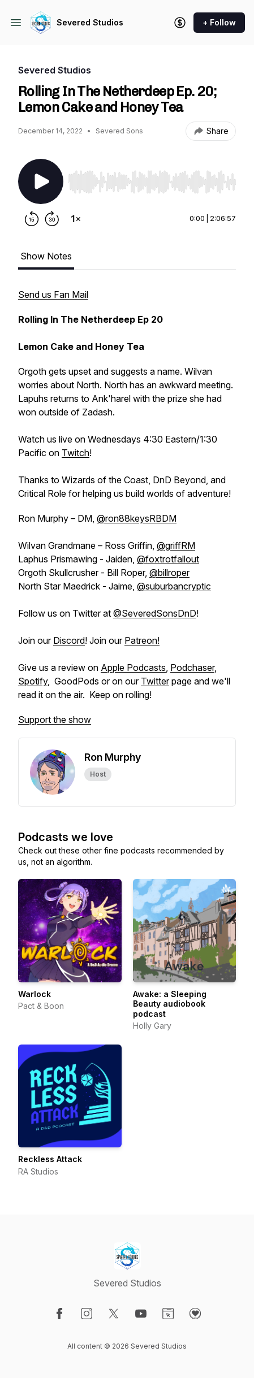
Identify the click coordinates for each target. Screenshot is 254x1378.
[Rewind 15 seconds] (32, 219)
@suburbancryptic (174, 586)
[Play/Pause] (40, 181)
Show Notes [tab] (46, 256)
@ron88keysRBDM (136, 518)
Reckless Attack (50, 1159)
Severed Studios (90, 22)
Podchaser (192, 667)
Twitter (155, 681)
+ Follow (219, 22)
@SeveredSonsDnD (154, 613)
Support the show (54, 719)
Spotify (33, 681)
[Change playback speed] (75, 219)
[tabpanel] (127, 513)
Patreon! (142, 640)
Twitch (75, 452)
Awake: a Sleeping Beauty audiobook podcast (169, 1004)
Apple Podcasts (133, 667)
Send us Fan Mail (53, 294)
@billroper (169, 572)
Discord (69, 640)
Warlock (34, 994)
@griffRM (176, 545)
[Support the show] (180, 22)
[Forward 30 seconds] (52, 219)
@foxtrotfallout (168, 559)
